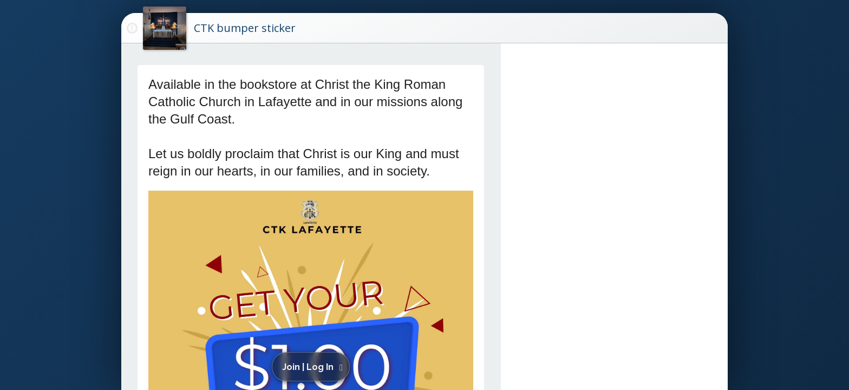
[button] (313, 367)
